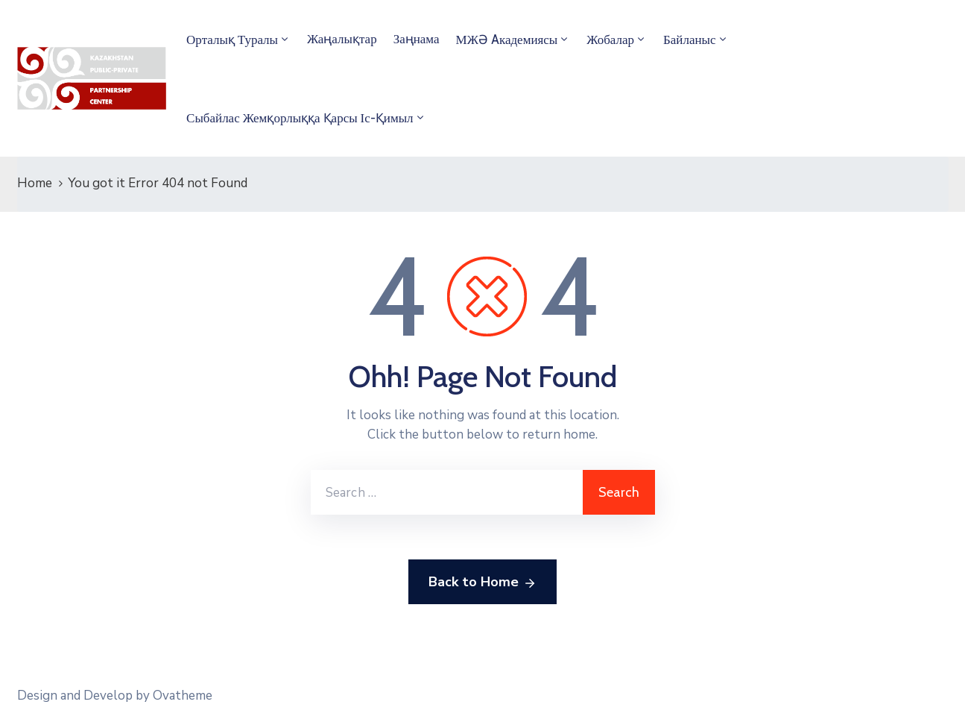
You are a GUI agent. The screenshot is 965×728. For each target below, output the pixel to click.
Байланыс (689, 39)
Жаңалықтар (342, 38)
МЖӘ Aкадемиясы (507, 39)
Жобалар (610, 39)
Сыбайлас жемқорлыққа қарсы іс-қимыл (300, 117)
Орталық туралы (232, 39)
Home (34, 183)
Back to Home (482, 582)
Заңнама (416, 38)
